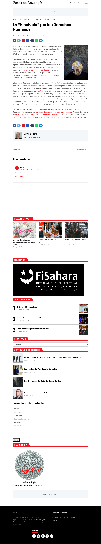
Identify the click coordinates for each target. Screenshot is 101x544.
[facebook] (74, 2)
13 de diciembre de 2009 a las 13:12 (31, 169)
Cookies (54, 520)
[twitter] (70, 2)
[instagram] (43, 536)
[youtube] (47, 536)
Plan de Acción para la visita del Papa (30, 318)
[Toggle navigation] (86, 2)
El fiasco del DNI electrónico (27, 307)
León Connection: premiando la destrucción (33, 329)
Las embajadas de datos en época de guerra (44, 381)
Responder (19, 176)
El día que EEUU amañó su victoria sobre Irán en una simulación (52, 357)
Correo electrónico (21, 415)
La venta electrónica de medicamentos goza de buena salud (24, 242)
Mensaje (17, 422)
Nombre (16, 409)
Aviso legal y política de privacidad (64, 517)
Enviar (16, 440)
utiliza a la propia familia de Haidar (34, 70)
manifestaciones (42, 112)
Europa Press (18, 51)
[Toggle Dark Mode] (79, 2)
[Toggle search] (83, 3)
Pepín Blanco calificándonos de (36, 114)
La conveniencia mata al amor (37, 393)
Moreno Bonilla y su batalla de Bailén (40, 369)
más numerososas (64, 112)
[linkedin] (51, 536)
